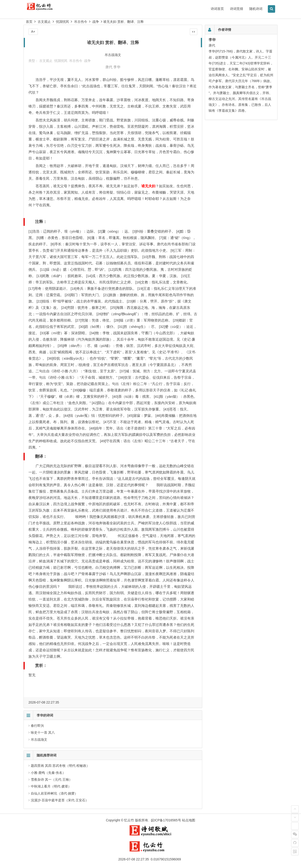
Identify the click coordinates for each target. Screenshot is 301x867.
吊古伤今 (80, 22)
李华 (116, 67)
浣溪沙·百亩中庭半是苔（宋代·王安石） (60, 800)
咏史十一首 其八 (43, 732)
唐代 (108, 67)
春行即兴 (37, 726)
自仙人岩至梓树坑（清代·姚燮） (54, 793)
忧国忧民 (62, 22)
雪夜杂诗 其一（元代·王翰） (51, 779)
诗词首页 (217, 9)
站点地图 (188, 820)
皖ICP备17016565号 (166, 820)
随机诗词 (255, 9)
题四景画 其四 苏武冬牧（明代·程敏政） (60, 766)
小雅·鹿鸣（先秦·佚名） (48, 773)
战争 (95, 22)
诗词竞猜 (236, 9)
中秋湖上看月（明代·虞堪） (51, 786)
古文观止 (44, 22)
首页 (29, 22)
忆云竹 (129, 820)
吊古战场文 (39, 739)
